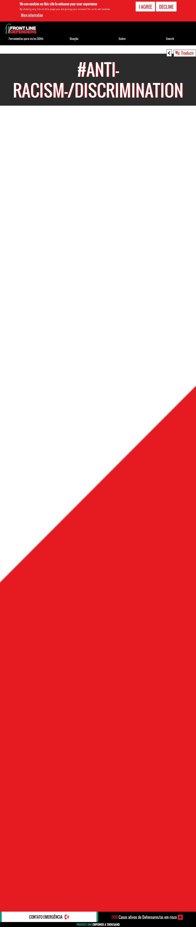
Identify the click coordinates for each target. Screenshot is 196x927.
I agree (145, 6)
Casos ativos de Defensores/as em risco (144, 917)
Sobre (122, 38)
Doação (74, 38)
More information (32, 14)
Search (170, 38)
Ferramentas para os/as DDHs (26, 38)
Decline (166, 6)
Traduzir (187, 53)
